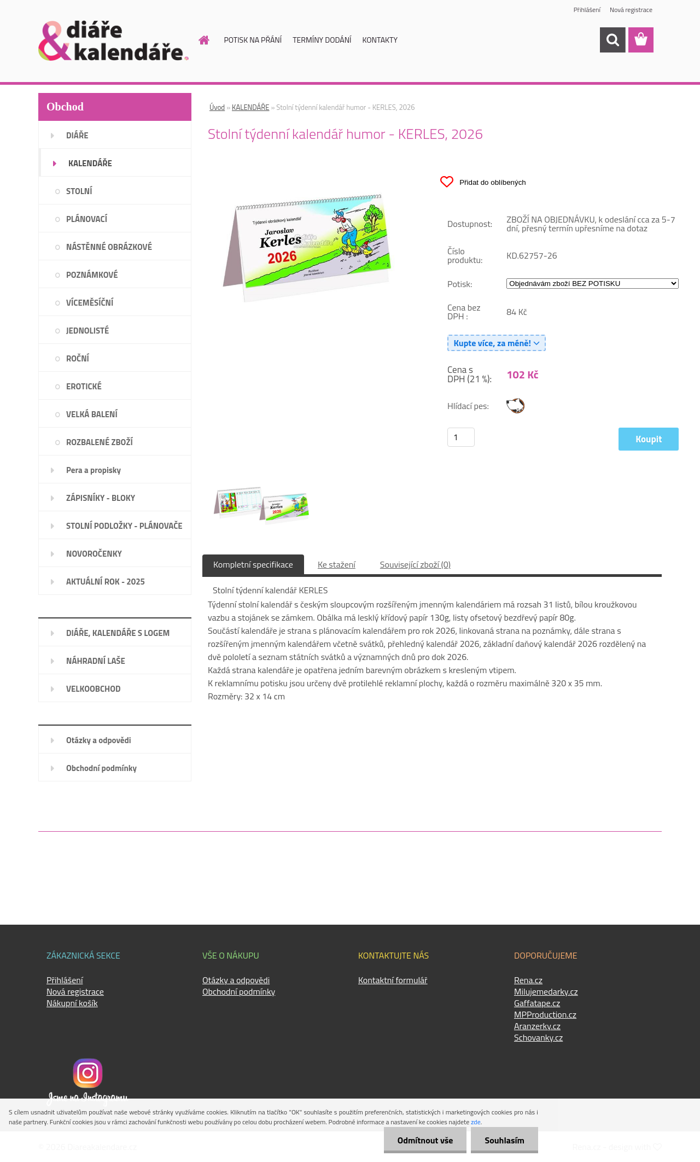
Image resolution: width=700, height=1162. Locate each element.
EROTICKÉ (84, 386)
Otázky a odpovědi (98, 740)
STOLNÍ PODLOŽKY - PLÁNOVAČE (124, 525)
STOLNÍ (79, 191)
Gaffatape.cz (537, 1002)
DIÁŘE (77, 135)
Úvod (217, 107)
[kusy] (461, 437)
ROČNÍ (77, 358)
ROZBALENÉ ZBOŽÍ (99, 442)
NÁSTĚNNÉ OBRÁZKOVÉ (109, 247)
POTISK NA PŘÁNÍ (253, 39)
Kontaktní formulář (393, 979)
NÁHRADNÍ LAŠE (95, 661)
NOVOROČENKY (94, 553)
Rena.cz (528, 979)
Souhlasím (504, 1140)
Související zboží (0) (415, 564)
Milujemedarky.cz (546, 991)
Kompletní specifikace (253, 564)
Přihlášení (587, 9)
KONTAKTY (380, 39)
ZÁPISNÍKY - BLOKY (100, 498)
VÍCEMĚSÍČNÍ (89, 302)
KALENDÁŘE (90, 163)
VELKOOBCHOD (93, 688)
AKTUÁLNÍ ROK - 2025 (105, 581)
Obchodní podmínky (101, 768)
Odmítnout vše (425, 1140)
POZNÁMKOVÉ (92, 274)
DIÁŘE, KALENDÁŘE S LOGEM (118, 633)
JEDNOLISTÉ (87, 330)
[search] (612, 39)
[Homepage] (198, 39)
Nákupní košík (72, 1002)
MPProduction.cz (545, 1014)
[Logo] (113, 40)
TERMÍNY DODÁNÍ (322, 39)
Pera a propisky (93, 470)
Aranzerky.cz (537, 1025)
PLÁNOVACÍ (86, 219)
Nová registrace (631, 9)
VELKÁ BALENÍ (92, 414)
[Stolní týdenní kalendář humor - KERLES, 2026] (309, 170)
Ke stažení (336, 564)
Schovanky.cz (538, 1037)
